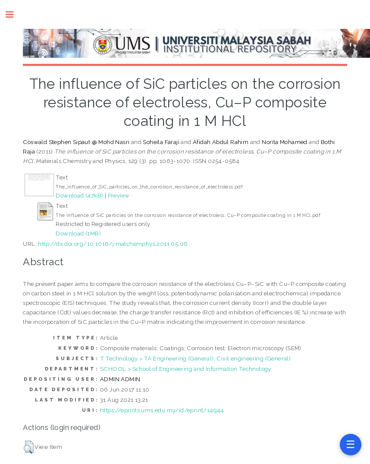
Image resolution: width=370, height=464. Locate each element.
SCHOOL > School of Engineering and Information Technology (185, 368)
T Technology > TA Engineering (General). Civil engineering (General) (195, 358)
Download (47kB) (79, 195)
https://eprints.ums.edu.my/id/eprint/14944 (162, 410)
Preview (119, 195)
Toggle (14, 14)
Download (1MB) (78, 233)
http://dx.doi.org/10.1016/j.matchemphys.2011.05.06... (115, 243)
